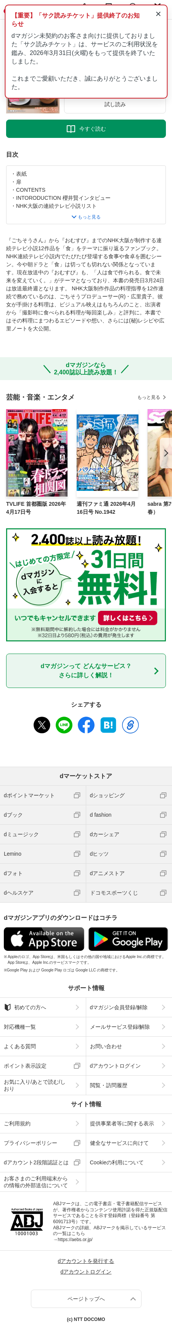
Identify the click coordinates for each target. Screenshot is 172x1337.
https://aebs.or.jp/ (75, 1239)
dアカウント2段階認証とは (36, 1162)
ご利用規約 (17, 1123)
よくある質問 (20, 1046)
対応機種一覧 (20, 1027)
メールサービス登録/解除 (120, 1027)
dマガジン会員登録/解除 (119, 1007)
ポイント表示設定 (25, 1066)
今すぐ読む (92, 129)
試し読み (115, 104)
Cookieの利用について (117, 1162)
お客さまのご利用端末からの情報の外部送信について (36, 1181)
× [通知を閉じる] (158, 13)
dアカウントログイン (115, 1066)
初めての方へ (25, 1007)
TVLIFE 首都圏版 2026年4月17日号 (36, 508)
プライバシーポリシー (30, 1143)
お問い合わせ (106, 1046)
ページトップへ (86, 1299)
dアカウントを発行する (86, 1261)
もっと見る (148, 397)
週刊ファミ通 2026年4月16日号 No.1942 (106, 508)
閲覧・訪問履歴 (108, 1085)
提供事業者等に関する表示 (122, 1123)
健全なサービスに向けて (119, 1143)
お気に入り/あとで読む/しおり (35, 1085)
